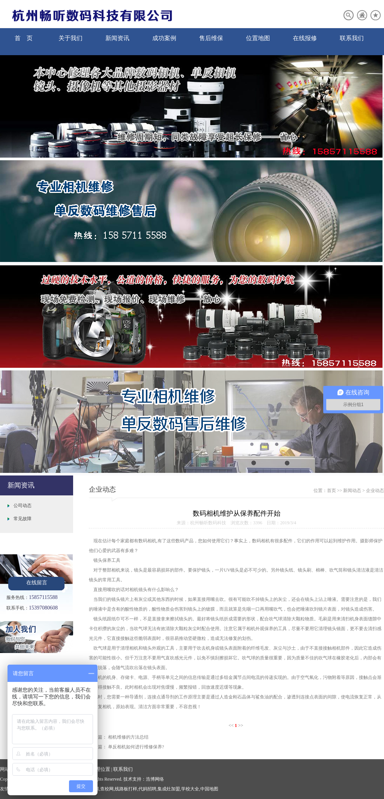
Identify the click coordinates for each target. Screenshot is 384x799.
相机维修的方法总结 (128, 737)
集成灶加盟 (169, 788)
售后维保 (211, 38)
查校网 (107, 788)
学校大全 (190, 788)
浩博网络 (155, 779)
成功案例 (164, 38)
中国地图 (209, 788)
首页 (331, 490)
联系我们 (352, 38)
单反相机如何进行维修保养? (136, 746)
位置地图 (258, 38)
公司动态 (23, 505)
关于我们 (70, 38)
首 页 (24, 38)
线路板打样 (126, 788)
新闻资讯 (117, 38)
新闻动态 (352, 490)
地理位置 (100, 769)
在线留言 (36, 582)
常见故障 (23, 518)
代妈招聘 (147, 788)
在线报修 (305, 38)
